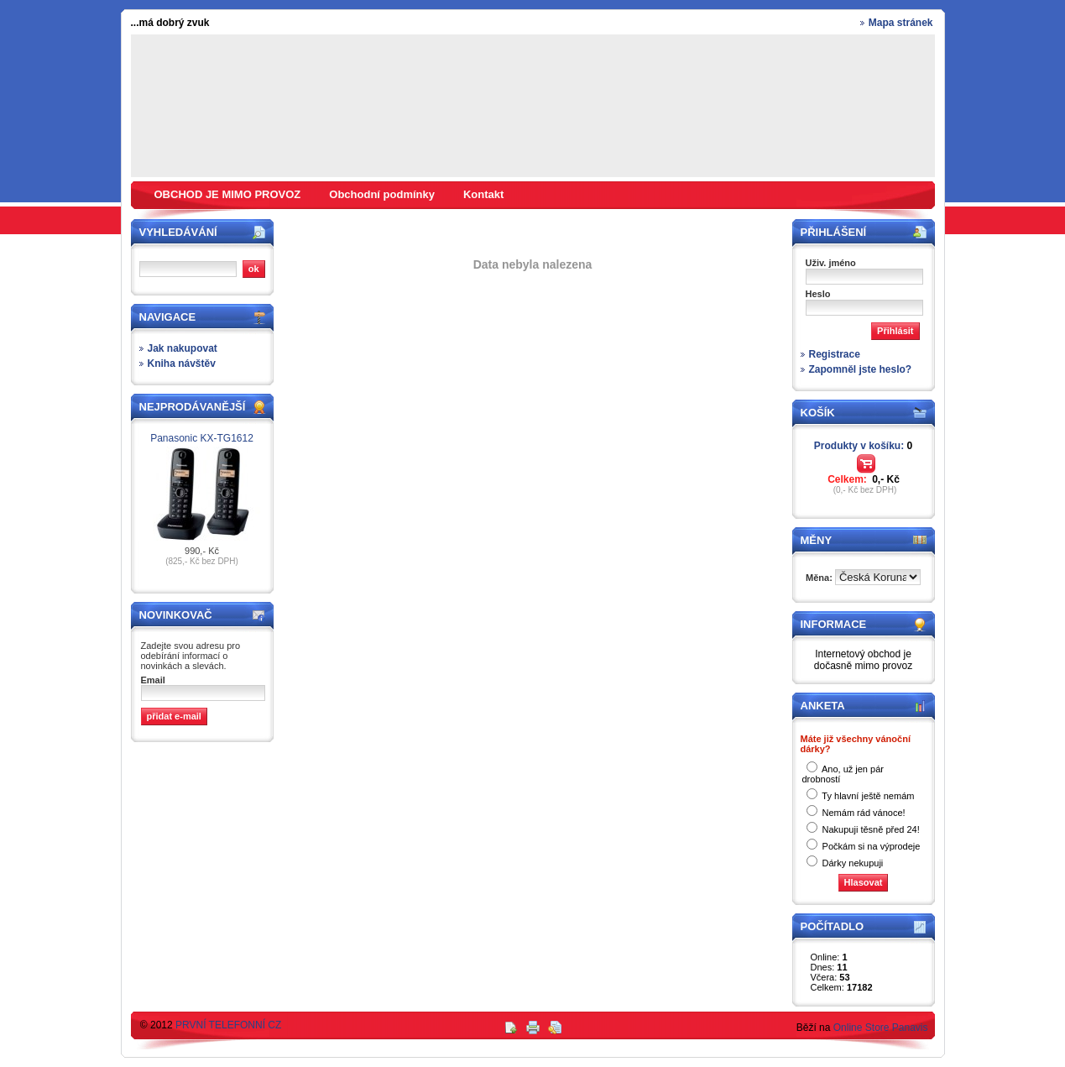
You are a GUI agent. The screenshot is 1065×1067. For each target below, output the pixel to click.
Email (153, 680)
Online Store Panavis (880, 1027)
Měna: (820, 578)
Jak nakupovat (182, 348)
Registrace (834, 354)
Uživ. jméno (831, 263)
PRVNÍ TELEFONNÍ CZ (228, 1025)
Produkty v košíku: (863, 446)
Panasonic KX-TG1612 (201, 438)
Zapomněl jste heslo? (860, 369)
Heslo (818, 294)
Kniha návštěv (182, 363)
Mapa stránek (901, 23)
